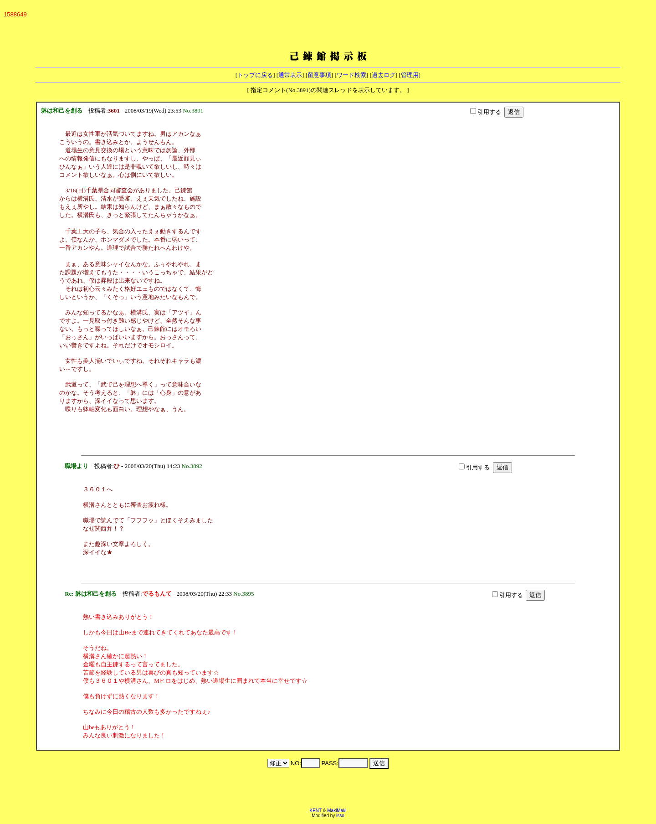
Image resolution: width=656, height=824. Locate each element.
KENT (316, 810)
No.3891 (194, 110)
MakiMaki (336, 810)
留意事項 (319, 75)
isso (340, 815)
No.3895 (245, 593)
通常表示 (290, 75)
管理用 (410, 75)
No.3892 (193, 466)
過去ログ (383, 75)
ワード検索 (351, 75)
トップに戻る (255, 75)
